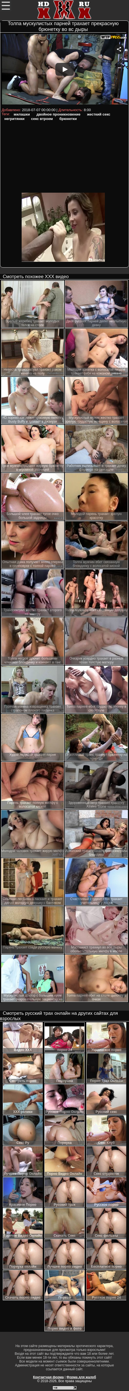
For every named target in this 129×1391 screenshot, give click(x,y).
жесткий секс (98, 114)
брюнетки (68, 119)
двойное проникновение (58, 114)
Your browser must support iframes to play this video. (65, 70)
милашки (22, 114)
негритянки (14, 119)
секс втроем (42, 119)
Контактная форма (48, 1377)
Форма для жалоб (81, 1377)
